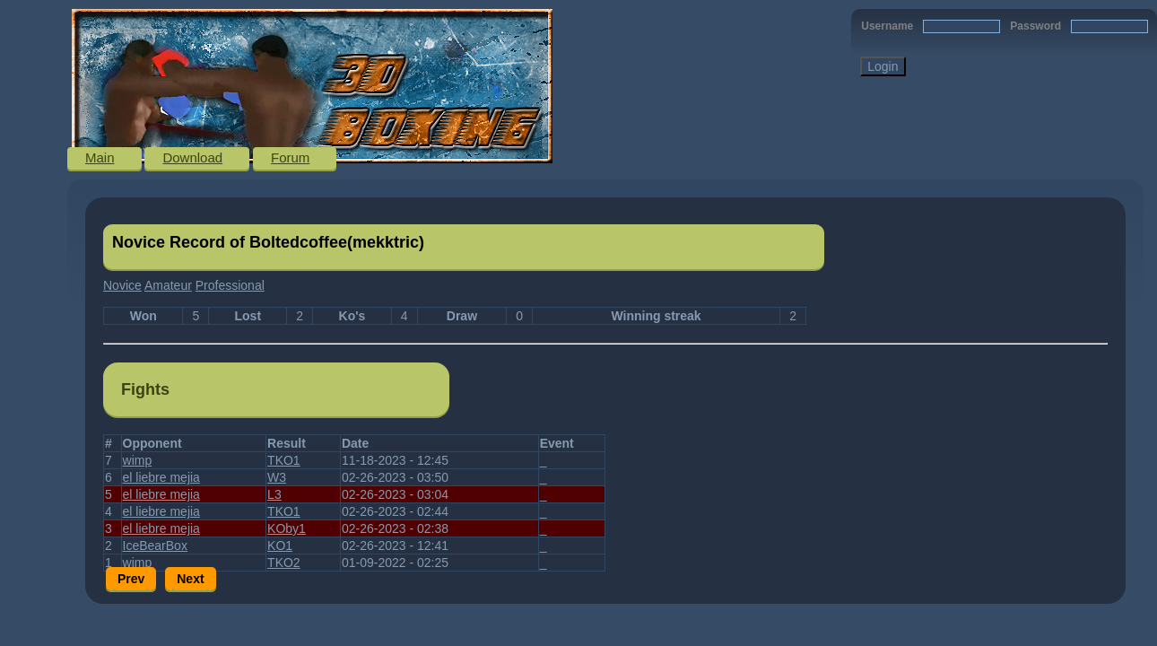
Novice (122, 285)
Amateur (168, 285)
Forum (290, 157)
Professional (230, 285)
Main (100, 157)
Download (192, 157)
